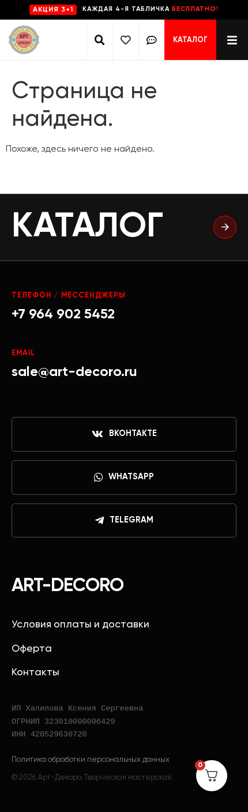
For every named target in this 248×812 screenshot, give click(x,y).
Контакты (35, 672)
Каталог (190, 40)
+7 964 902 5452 (63, 314)
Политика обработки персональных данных (91, 759)
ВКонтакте (124, 434)
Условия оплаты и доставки (80, 624)
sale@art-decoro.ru (74, 372)
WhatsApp (124, 477)
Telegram (124, 521)
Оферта (32, 649)
